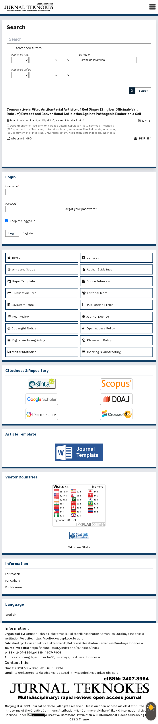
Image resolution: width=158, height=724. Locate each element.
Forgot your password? (80, 209)
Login (12, 233)
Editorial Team (94, 293)
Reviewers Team (21, 305)
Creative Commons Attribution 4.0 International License (88, 715)
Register (28, 233)
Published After (20, 54)
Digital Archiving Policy (26, 340)
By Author (84, 54)
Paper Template (21, 281)
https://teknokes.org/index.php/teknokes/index (64, 648)
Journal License (95, 316)
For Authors (12, 580)
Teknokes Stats (79, 547)
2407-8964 (24, 652)
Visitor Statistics (22, 352)
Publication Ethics (97, 305)
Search (143, 90)
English (10, 615)
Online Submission (97, 281)
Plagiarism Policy (97, 340)
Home (14, 257)
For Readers (13, 574)
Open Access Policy (98, 328)
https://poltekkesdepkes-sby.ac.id (58, 638)
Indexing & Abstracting (101, 352)
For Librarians (13, 587)
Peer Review (18, 316)
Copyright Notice (22, 328)
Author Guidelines (97, 269)
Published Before (21, 69)
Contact (90, 257)
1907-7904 (53, 652)
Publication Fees (22, 293)
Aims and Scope (21, 269)
